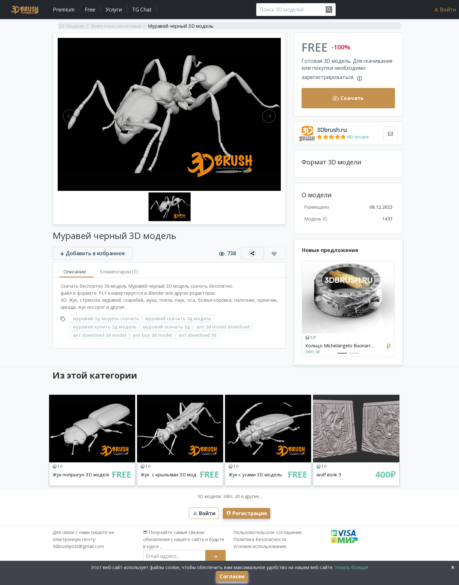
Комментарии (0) (119, 271)
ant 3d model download (223, 327)
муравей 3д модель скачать (106, 318)
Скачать (348, 98)
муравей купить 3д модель (104, 327)
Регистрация (246, 513)
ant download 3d (197, 335)
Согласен (232, 576)
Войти (444, 9)
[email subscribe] (174, 556)
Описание (74, 271)
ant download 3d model (99, 335)
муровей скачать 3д (166, 327)
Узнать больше (350, 567)
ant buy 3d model (152, 335)
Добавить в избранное (92, 253)
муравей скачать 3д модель (178, 318)
